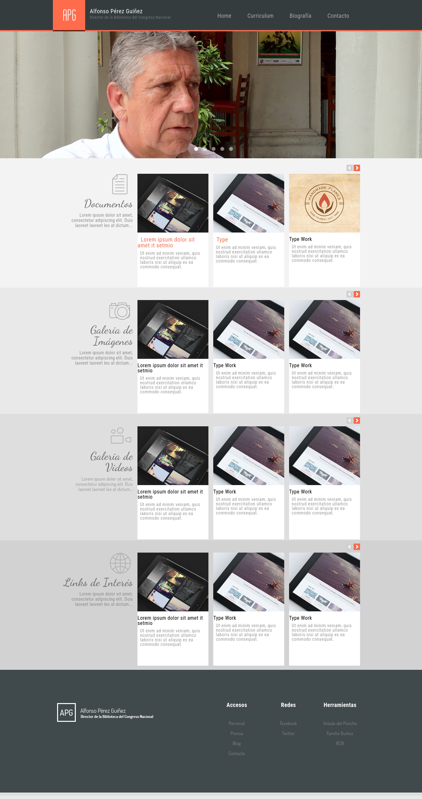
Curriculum (260, 15)
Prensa (236, 733)
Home (224, 15)
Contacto (338, 15)
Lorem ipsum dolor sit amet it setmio (166, 242)
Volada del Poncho (340, 723)
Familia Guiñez (340, 733)
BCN (340, 743)
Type (222, 239)
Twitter (288, 733)
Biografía (301, 15)
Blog (237, 743)
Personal (237, 723)
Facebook (288, 723)
